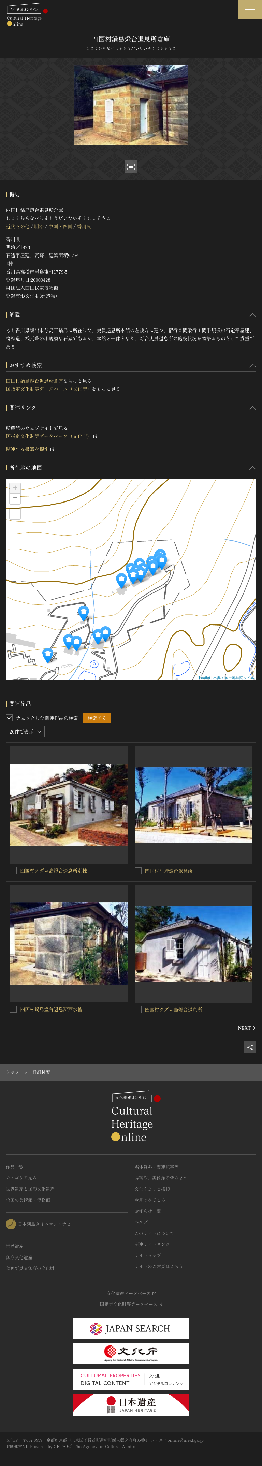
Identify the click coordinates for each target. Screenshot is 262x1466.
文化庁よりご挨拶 (152, 1189)
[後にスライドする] (247, 1027)
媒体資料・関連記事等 (156, 1166)
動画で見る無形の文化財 (30, 1268)
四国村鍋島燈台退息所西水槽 (51, 1009)
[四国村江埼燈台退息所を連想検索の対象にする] (138, 870)
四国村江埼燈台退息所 (169, 870)
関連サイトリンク (152, 1244)
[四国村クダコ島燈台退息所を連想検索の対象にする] (138, 1009)
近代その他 (18, 226)
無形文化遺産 (19, 1257)
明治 (39, 226)
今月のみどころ (149, 1200)
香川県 (84, 226)
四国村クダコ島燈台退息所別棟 (53, 870)
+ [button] (15, 488)
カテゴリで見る (21, 1177)
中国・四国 (60, 226)
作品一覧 (15, 1166)
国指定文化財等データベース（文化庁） (49, 388)
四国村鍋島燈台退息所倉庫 (34, 380)
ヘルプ (141, 1222)
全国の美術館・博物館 (28, 1200)
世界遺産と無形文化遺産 (30, 1189)
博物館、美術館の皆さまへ (161, 1177)
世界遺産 (15, 1246)
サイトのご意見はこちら (158, 1266)
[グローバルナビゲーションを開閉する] (250, 9)
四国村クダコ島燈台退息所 (173, 1009)
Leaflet (204, 678)
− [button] (15, 499)
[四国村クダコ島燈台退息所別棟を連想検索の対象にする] (13, 870)
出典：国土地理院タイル (233, 678)
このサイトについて (154, 1233)
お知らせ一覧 (147, 1211)
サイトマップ (147, 1255)
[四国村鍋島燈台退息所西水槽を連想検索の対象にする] (13, 1009)
